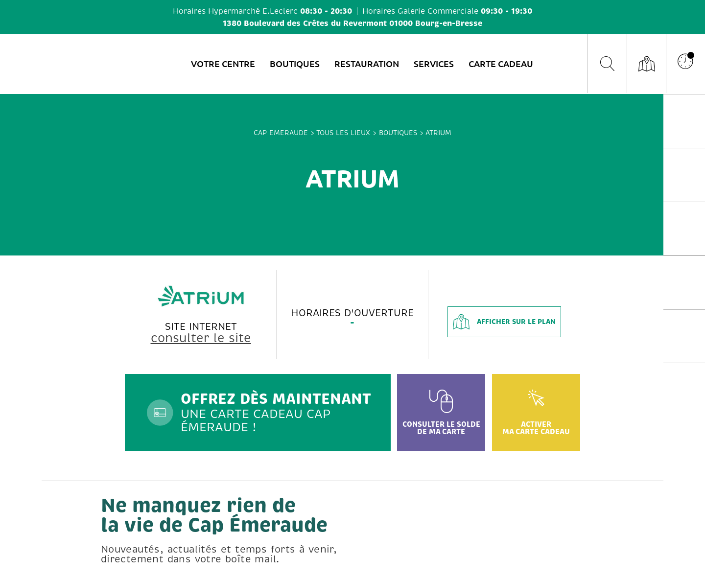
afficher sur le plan (504, 321)
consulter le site (201, 338)
